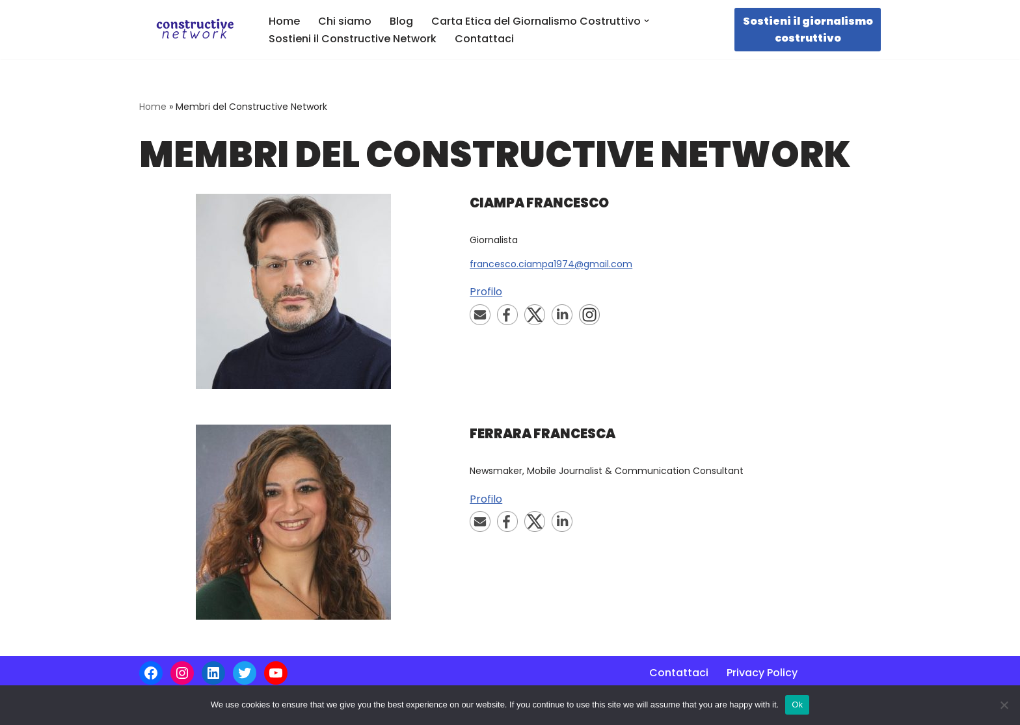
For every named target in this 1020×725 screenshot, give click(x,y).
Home (284, 21)
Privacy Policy (762, 672)
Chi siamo (344, 21)
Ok (797, 704)
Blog (401, 21)
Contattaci (484, 38)
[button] (646, 20)
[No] (1003, 704)
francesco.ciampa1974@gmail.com (551, 263)
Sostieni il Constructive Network (352, 38)
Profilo (486, 291)
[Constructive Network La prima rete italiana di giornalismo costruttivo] (193, 29)
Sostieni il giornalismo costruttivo (808, 30)
